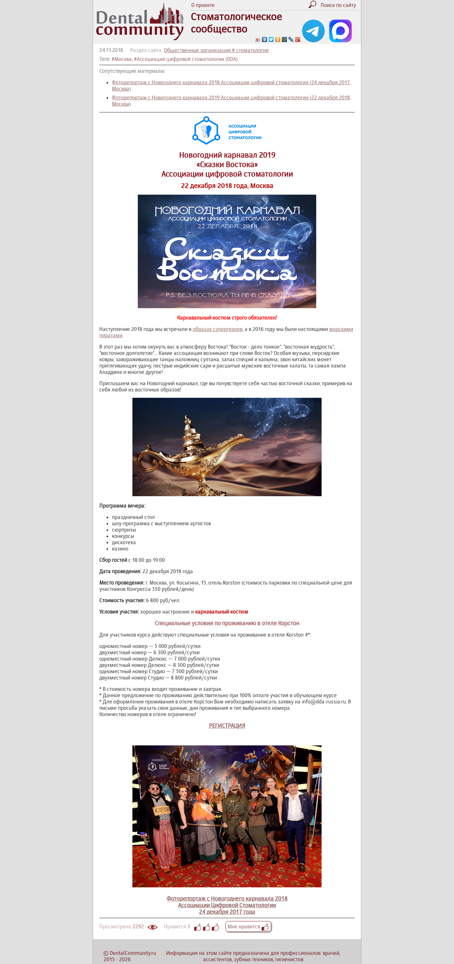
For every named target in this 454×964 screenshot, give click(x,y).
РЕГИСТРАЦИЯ (227, 725)
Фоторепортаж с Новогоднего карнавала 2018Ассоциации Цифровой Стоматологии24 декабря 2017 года (227, 898)
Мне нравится (248, 926)
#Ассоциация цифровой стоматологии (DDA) (186, 59)
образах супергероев (217, 329)
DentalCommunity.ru (133, 953)
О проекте (203, 5)
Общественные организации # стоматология (216, 50)
